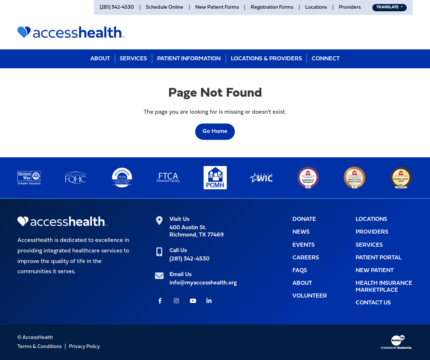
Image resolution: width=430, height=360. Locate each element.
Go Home (215, 131)
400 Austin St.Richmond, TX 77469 (196, 231)
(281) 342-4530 (189, 259)
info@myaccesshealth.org (203, 283)
